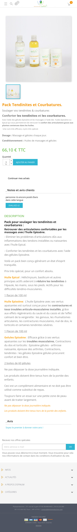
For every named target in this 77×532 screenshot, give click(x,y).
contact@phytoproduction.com (52, 509)
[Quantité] (6, 162)
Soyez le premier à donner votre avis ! (24, 427)
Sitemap (38, 525)
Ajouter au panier (25, 162)
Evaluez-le (14, 205)
